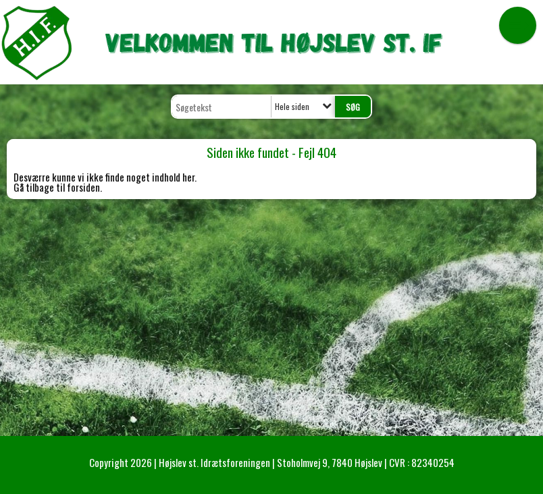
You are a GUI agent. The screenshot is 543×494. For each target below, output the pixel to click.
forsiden (83, 187)
